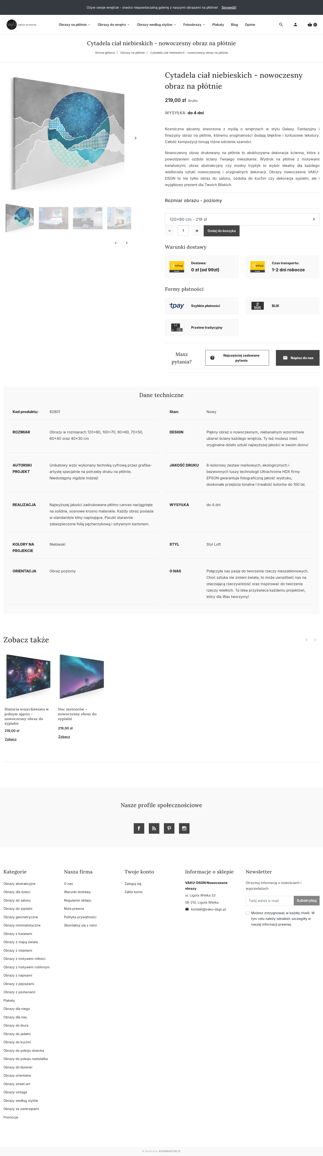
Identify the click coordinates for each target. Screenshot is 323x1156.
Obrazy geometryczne (20, 917)
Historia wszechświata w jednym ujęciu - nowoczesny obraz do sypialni (27, 716)
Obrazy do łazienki (17, 1067)
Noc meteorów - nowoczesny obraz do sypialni (77, 714)
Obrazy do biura (15, 1025)
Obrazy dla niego (16, 1009)
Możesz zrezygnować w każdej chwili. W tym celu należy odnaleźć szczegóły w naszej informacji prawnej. (283, 918)
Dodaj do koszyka (222, 231)
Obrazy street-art (16, 1084)
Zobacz (11, 739)
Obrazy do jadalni (17, 1034)
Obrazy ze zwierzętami (21, 1109)
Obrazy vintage (15, 1092)
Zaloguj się (133, 884)
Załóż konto (134, 892)
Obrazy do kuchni (17, 1042)
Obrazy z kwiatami (17, 934)
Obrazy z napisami (17, 975)
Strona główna (105, 52)
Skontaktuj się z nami (80, 925)
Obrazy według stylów (20, 1101)
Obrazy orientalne (17, 1075)
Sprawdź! (229, 7)
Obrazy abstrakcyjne (19, 884)
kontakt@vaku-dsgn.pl (205, 909)
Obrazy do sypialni (17, 908)
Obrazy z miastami (17, 950)
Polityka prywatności (80, 917)
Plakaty (9, 1000)
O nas (68, 884)
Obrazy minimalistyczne (21, 925)
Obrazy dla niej (15, 1017)
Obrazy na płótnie (132, 52)
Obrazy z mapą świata (20, 942)
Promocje (10, 1117)
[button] (312, 25)
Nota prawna (74, 908)
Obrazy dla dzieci (16, 892)
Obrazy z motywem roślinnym (26, 967)
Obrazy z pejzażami (18, 984)
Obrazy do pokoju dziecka (23, 1050)
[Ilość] (183, 230)
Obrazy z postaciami (19, 992)
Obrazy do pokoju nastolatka (25, 1059)
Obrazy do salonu (17, 900)
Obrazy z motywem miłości (24, 959)
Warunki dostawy (77, 892)
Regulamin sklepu (77, 900)
